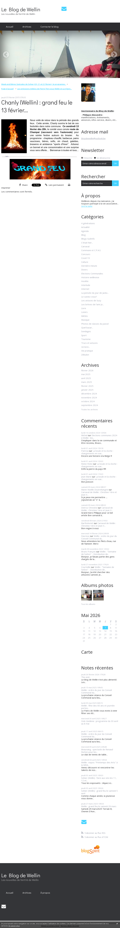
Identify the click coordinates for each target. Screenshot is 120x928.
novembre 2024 (89, 397)
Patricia (84, 450)
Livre (83, 308)
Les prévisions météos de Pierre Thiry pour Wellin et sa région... (44, 88)
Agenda (85, 231)
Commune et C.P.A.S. (91, 250)
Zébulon (85, 354)
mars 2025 (86, 382)
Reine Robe (87, 463)
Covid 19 (85, 258)
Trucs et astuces (89, 343)
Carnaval (85, 246)
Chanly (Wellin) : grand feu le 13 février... (36, 106)
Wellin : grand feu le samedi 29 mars (98, 806)
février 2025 (87, 386)
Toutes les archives (89, 409)
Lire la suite (86, 206)
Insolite (84, 281)
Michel (84, 435)
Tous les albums (88, 604)
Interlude (85, 285)
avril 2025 (86, 378)
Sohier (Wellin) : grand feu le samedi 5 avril (99, 792)
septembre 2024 (89, 405)
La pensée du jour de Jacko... (95, 293)
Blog (83, 235)
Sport (84, 335)
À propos (45, 892)
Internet (85, 289)
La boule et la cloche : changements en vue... (97, 452)
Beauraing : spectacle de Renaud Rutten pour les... (97, 750)
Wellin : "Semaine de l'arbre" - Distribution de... (98, 552)
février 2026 (87, 370)
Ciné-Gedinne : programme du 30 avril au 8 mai (99, 722)
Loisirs (84, 312)
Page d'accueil (7, 88)
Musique (85, 320)
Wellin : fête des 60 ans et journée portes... (98, 707)
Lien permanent (54, 185)
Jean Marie (86, 476)
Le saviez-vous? (89, 296)
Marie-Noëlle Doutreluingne (94, 489)
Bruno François (88, 551)
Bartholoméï (87, 523)
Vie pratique (87, 350)
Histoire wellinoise (90, 277)
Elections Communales (92, 273)
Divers (84, 269)
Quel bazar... (87, 327)
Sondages (86, 331)
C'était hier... (87, 242)
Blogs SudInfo (88, 238)
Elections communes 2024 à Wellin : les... (99, 436)
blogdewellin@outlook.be (93, 138)
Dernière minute (89, 265)
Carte (87, 652)
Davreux (85, 536)
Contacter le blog (49, 26)
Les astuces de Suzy (91, 300)
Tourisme (86, 339)
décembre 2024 (89, 393)
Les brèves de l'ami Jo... (92, 304)
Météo (84, 316)
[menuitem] (9, 27)
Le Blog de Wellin (20, 9)
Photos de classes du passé (95, 323)
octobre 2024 (88, 401)
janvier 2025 (87, 389)
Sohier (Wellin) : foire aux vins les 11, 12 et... (98, 779)
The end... (86, 677)
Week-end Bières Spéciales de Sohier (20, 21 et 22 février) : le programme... (33, 84)
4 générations (88, 223)
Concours (85, 254)
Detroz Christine (89, 507)
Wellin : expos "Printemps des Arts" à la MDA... (99, 763)
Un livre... (85, 347)
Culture (84, 262)
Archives (26, 26)
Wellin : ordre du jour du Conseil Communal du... (99, 537)
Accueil (9, 26)
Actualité (85, 227)
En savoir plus (14, 926)
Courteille (85, 567)
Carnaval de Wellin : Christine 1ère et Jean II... (99, 493)
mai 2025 (85, 374)
